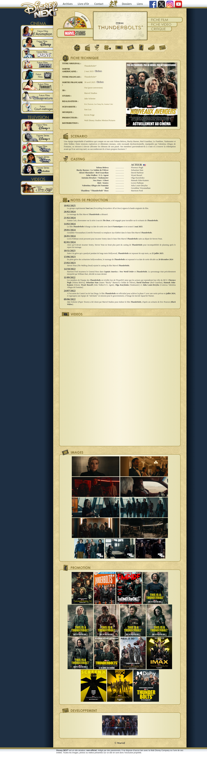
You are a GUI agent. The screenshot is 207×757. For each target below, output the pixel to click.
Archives (68, 4)
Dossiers (127, 4)
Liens (140, 4)
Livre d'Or (83, 4)
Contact (98, 4)
